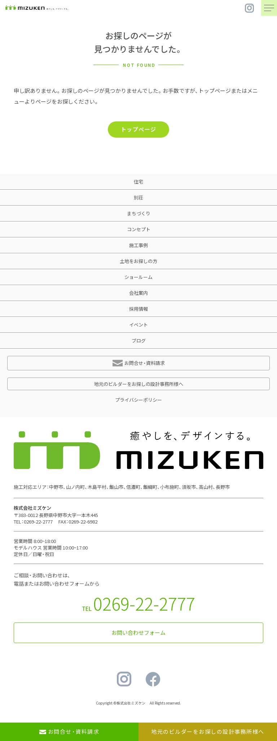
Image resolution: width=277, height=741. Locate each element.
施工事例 (138, 245)
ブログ (139, 340)
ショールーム (138, 276)
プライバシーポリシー (138, 399)
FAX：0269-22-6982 (77, 521)
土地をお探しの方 (138, 261)
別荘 (138, 197)
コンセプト (138, 229)
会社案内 (138, 292)
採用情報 (138, 308)
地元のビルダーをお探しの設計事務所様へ (138, 383)
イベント (138, 324)
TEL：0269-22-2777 (33, 521)
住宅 (138, 181)
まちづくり (138, 213)
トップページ (139, 129)
